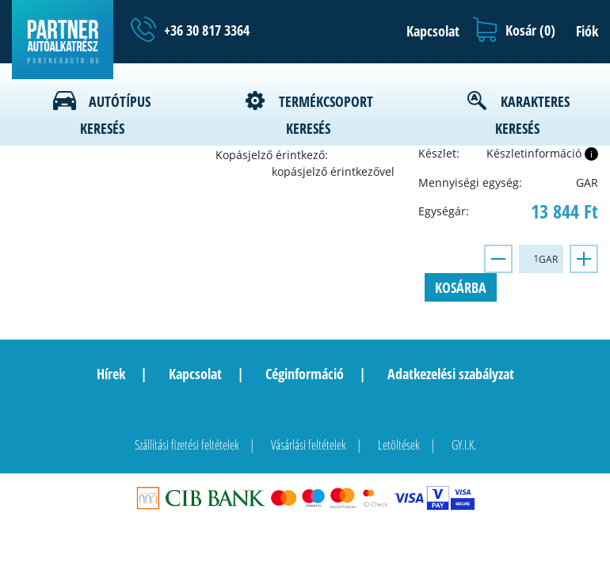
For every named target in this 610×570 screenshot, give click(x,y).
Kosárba (460, 287)
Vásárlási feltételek (308, 445)
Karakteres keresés (532, 115)
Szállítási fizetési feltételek (187, 445)
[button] (428, 30)
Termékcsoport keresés (326, 115)
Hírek (111, 373)
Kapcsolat (195, 373)
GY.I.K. (464, 445)
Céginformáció (304, 373)
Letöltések (399, 445)
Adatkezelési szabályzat (450, 373)
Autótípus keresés (115, 115)
